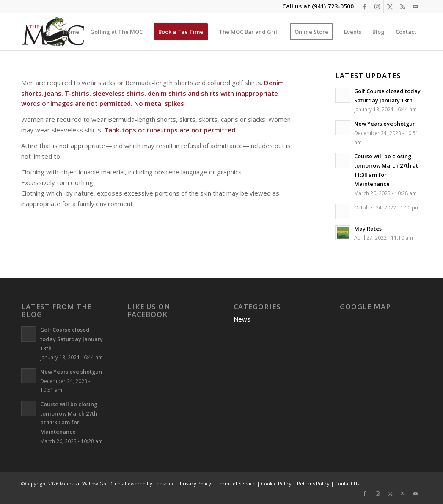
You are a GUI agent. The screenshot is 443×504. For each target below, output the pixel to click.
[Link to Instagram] (377, 6)
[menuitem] (71, 31)
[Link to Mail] (415, 6)
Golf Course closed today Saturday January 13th (71, 339)
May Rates (368, 228)
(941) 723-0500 (333, 6)
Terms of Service (236, 483)
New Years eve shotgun (385, 123)
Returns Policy (313, 483)
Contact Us (347, 483)
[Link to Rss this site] (402, 6)
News (242, 319)
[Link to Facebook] (364, 6)
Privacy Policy (195, 483)
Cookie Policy (276, 483)
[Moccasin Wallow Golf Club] (54, 31)
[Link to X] (390, 6)
